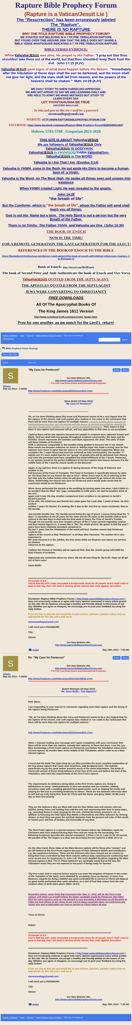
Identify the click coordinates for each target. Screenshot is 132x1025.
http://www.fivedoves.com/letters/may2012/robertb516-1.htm (60, 678)
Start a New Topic (10, 354)
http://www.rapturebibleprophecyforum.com (78, 380)
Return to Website (10, 336)
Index (22, 336)
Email (36, 650)
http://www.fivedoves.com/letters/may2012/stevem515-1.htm (60, 391)
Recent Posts (8, 339)
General (30, 336)
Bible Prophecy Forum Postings (48, 336)
